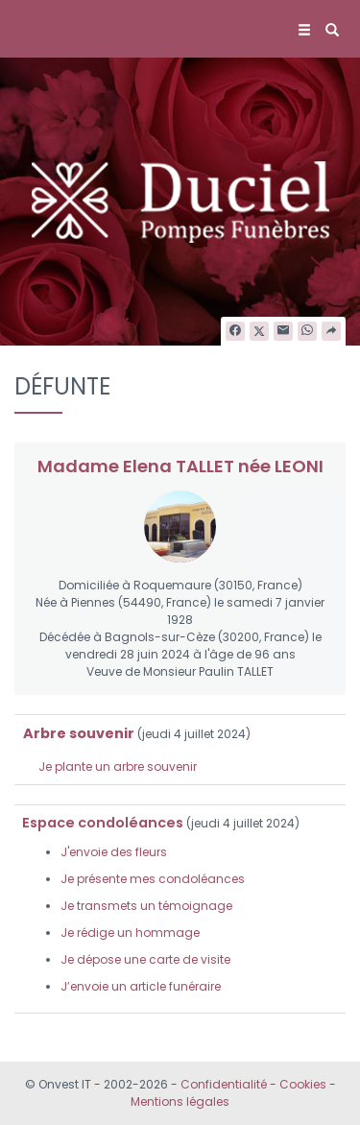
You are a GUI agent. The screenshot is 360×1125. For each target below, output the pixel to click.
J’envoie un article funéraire (140, 986)
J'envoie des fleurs (113, 852)
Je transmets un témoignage (146, 906)
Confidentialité (223, 1084)
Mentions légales (180, 1101)
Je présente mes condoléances (152, 879)
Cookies (302, 1084)
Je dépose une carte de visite (145, 959)
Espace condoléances (102, 822)
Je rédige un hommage (130, 932)
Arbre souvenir (78, 733)
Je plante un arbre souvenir (117, 766)
